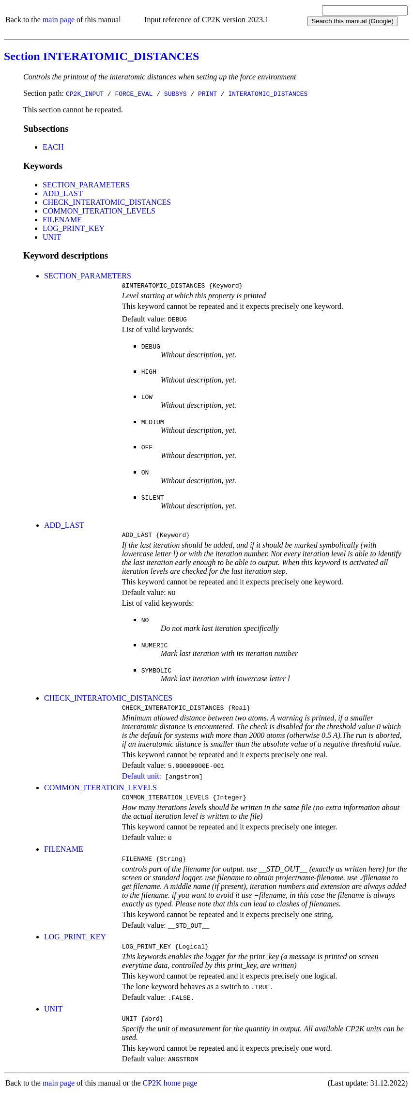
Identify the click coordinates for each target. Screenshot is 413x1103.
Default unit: (141, 780)
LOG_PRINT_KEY (74, 228)
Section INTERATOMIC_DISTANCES (101, 56)
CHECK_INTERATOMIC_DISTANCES (107, 202)
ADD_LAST (63, 193)
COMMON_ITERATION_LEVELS (99, 211)
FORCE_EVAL (134, 93)
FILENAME (62, 219)
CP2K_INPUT (85, 93)
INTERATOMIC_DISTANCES (267, 93)
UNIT (52, 237)
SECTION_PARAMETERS (86, 185)
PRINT (207, 93)
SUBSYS (175, 93)
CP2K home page (170, 1093)
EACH (53, 147)
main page (59, 19)
